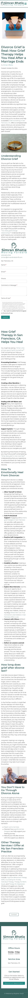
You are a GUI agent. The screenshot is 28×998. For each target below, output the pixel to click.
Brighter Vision (19, 993)
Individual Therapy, (7, 882)
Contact (14, 914)
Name (3, 265)
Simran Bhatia (8, 65)
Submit (5, 317)
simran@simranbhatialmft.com (11, 257)
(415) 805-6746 (6, 255)
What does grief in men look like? (13, 456)
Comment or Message (9, 285)
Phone (3, 278)
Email (3, 272)
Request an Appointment (14, 983)
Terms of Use (6, 298)
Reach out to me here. (11, 827)
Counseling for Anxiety (13, 880)
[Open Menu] (25, 4)
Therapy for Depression (17, 884)
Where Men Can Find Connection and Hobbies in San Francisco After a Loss (15, 615)
